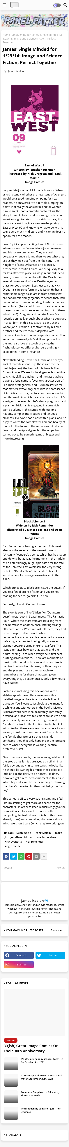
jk (6, 837)
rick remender (34, 841)
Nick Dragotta (13, 841)
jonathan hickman (21, 837)
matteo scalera (46, 837)
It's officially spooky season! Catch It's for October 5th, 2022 (42, 1060)
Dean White (23, 833)
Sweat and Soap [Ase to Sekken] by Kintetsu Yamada (40, 1093)
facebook (21, 955)
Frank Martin (43, 833)
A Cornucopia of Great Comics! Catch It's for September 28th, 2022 (41, 1077)
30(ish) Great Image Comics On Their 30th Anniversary (31, 1048)
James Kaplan (32, 900)
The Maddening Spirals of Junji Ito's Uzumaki (41, 1110)
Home (6, 34)
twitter (53, 955)
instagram (21, 964)
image (58, 833)
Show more (57, 930)
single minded (21, 34)
